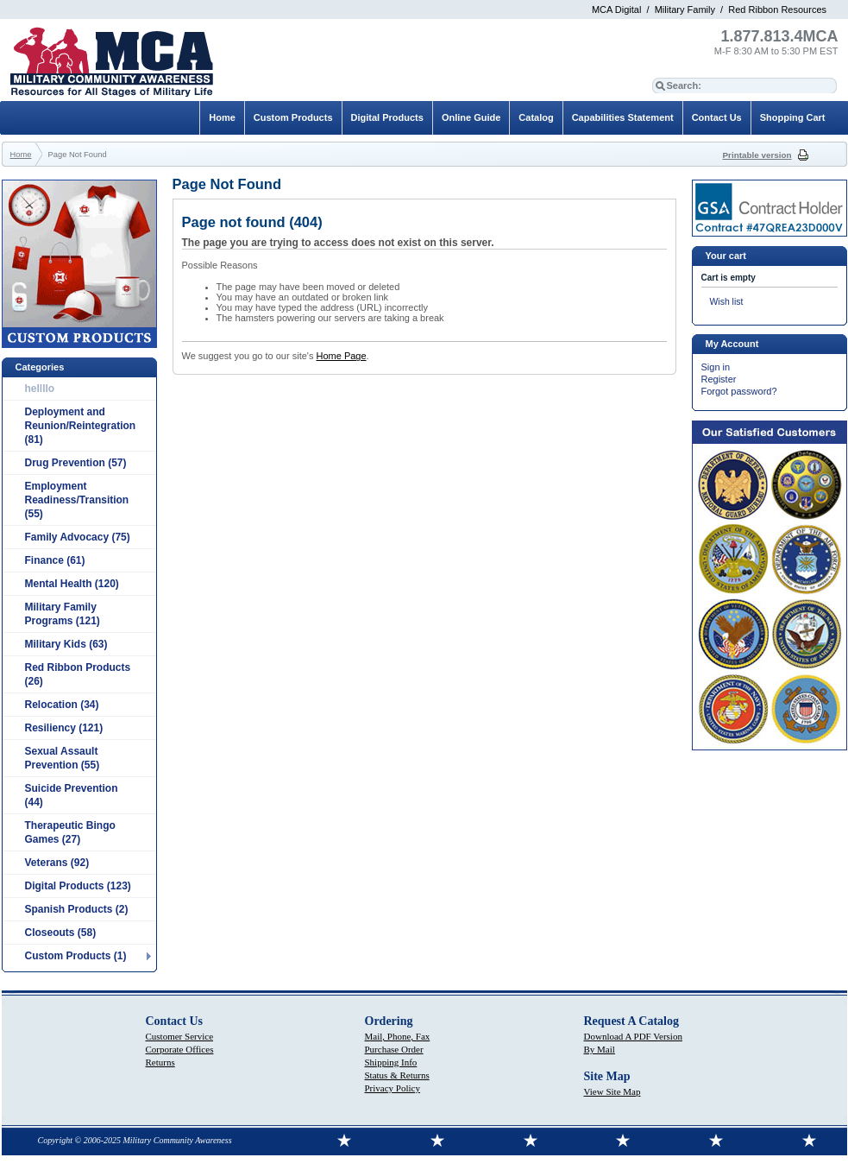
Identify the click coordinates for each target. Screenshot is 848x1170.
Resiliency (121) (64, 728)
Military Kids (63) (66, 644)
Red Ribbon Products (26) (78, 674)
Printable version (757, 155)
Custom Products (293, 117)
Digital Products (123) (78, 886)
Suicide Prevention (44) (71, 795)
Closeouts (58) (61, 933)
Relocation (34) (62, 705)
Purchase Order (394, 1049)
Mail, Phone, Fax (397, 1036)
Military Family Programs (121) (62, 614)
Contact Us (717, 117)
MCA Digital (616, 9)
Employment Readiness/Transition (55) (77, 500)
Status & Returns (397, 1075)
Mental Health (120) (72, 584)
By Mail (599, 1049)
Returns (160, 1062)
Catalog (535, 117)
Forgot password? (739, 391)
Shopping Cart (793, 117)
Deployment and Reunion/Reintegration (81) (80, 426)
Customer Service (180, 1036)
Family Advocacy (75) (77, 537)
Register (719, 379)
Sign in (716, 367)
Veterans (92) (57, 863)
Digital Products (387, 117)
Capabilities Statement (623, 117)
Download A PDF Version (633, 1036)
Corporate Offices (180, 1049)
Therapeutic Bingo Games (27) (70, 832)
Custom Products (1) (76, 956)
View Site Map (612, 1091)
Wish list (727, 302)
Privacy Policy (392, 1088)
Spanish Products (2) (77, 909)
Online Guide (471, 117)
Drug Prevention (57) (76, 463)
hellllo (40, 389)
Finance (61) (55, 560)
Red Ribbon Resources (777, 9)
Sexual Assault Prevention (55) (62, 758)
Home (222, 117)
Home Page (341, 356)
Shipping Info (391, 1062)
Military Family (685, 9)
